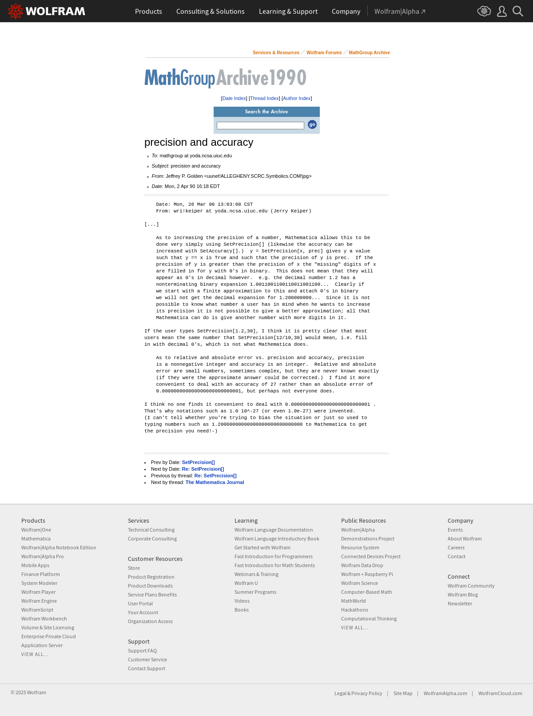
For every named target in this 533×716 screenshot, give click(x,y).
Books (242, 609)
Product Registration (151, 576)
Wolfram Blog (463, 594)
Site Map (403, 693)
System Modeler (39, 583)
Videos (242, 600)
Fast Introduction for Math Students (275, 565)
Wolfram (36, 692)
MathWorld (353, 600)
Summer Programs (255, 591)
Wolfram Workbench (44, 618)
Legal (340, 693)
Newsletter (460, 603)
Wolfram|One (36, 529)
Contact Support (146, 668)
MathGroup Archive (369, 52)
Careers (456, 547)
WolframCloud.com (500, 693)
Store (134, 567)
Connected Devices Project (371, 556)
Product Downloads (150, 585)
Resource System (360, 547)
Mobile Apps (35, 565)
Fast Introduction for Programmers (274, 556)
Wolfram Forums (324, 52)
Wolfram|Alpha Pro (42, 556)
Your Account (143, 612)
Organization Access (150, 621)
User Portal (140, 603)
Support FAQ (142, 650)
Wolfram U (246, 583)
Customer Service (147, 659)
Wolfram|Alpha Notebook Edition (58, 547)
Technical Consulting (151, 529)
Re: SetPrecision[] (203, 469)
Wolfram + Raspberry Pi (367, 574)
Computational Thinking (369, 618)
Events (455, 529)
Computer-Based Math (366, 591)
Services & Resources (276, 52)
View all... (35, 654)
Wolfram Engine (39, 600)
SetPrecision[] (198, 462)
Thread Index (264, 98)
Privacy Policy (366, 693)
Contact (456, 556)
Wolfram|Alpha (358, 529)
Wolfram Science (359, 583)
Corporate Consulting (152, 538)
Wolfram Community (471, 585)
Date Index (234, 98)
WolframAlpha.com (445, 693)
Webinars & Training (256, 574)
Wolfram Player (38, 591)
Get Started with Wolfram (262, 547)
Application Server (42, 645)
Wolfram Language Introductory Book (277, 538)
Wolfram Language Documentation (274, 529)
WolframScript (37, 609)
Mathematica (36, 538)
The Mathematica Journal (215, 482)
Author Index (296, 98)
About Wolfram (465, 538)
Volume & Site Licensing (47, 627)
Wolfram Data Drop (362, 565)
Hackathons (354, 609)
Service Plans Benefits (152, 594)
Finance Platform (40, 574)
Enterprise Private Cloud (48, 636)
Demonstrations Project (367, 538)
